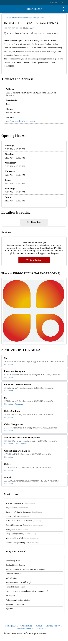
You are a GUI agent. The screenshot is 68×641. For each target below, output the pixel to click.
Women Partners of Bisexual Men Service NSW (25, 569)
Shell (6, 358)
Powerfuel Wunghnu (14, 371)
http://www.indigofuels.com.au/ (20, 121)
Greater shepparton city (22, 17)
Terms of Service (25, 628)
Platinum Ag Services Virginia (18, 600)
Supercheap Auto (13, 560)
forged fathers (17, 507)
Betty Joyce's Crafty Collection (24, 512)
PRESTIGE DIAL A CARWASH (23, 520)
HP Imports (10, 595)
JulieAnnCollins (18, 516)
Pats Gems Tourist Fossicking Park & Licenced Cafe (27, 591)
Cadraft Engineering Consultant (24, 525)
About (39, 625)
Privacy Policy (53, 625)
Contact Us (42, 628)
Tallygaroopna (38, 17)
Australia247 (34, 8)
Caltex (7, 464)
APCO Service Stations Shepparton (22, 437)
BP (5, 397)
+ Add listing (26, 625)
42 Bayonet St (17, 529)
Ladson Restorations (14, 573)
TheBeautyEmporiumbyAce (22, 542)
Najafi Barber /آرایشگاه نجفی (18, 582)
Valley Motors (11, 578)
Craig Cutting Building (21, 534)
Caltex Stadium (12, 411)
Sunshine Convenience (15, 604)
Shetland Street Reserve (15, 565)
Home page (10, 625)
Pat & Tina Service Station (17, 384)
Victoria (8, 17)
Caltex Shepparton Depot (17, 451)
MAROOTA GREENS (20, 503)
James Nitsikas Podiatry (15, 587)
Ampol (7, 477)
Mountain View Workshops (22, 538)
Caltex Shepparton (13, 424)
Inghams (9, 608)
